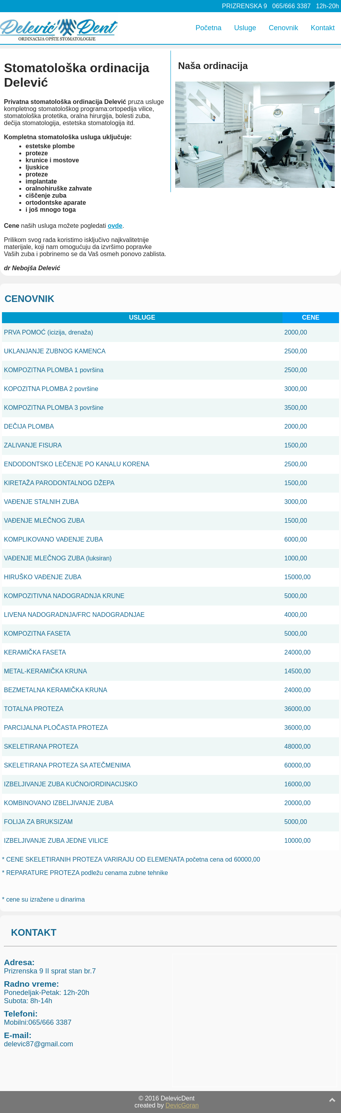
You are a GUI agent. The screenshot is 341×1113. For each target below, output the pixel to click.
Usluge (245, 28)
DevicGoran (181, 1105)
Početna (209, 28)
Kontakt (323, 28)
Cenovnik (283, 28)
